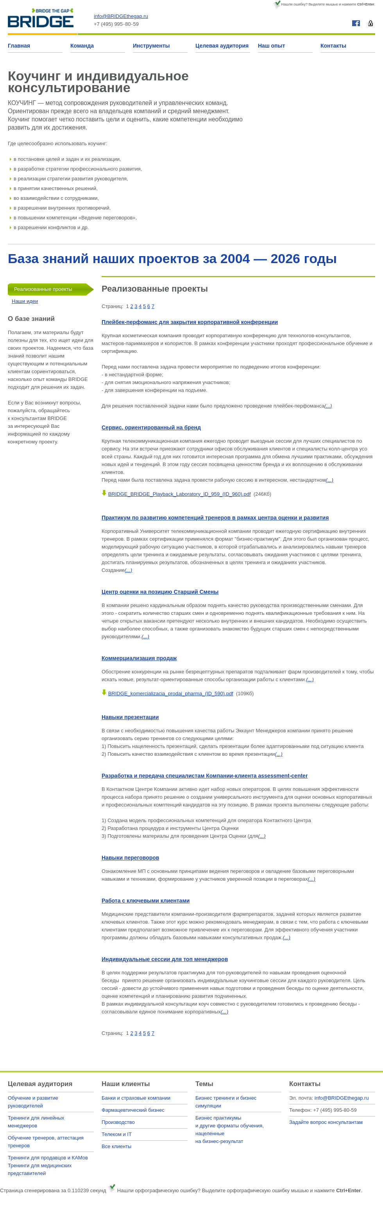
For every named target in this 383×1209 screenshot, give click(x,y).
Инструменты (151, 46)
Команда (82, 46)
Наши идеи (25, 301)
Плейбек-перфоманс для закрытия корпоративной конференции (190, 322)
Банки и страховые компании (136, 1098)
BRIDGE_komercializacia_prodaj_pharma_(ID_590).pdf (170, 693)
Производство (118, 1122)
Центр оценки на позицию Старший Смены (160, 592)
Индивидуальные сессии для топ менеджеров (165, 959)
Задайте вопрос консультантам (326, 1122)
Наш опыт (271, 46)
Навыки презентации (130, 717)
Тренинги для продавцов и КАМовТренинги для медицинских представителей (48, 1165)
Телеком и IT (117, 1134)
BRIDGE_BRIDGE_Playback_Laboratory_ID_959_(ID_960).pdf (179, 494)
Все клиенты (116, 1146)
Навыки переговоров (130, 858)
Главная (19, 46)
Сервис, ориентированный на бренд (151, 427)
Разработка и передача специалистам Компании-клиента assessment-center (205, 776)
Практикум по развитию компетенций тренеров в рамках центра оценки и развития (215, 518)
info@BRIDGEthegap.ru (121, 16)
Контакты (333, 46)
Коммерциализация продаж (139, 658)
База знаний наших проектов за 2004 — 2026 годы (172, 258)
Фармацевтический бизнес (133, 1110)
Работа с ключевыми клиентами (146, 900)
